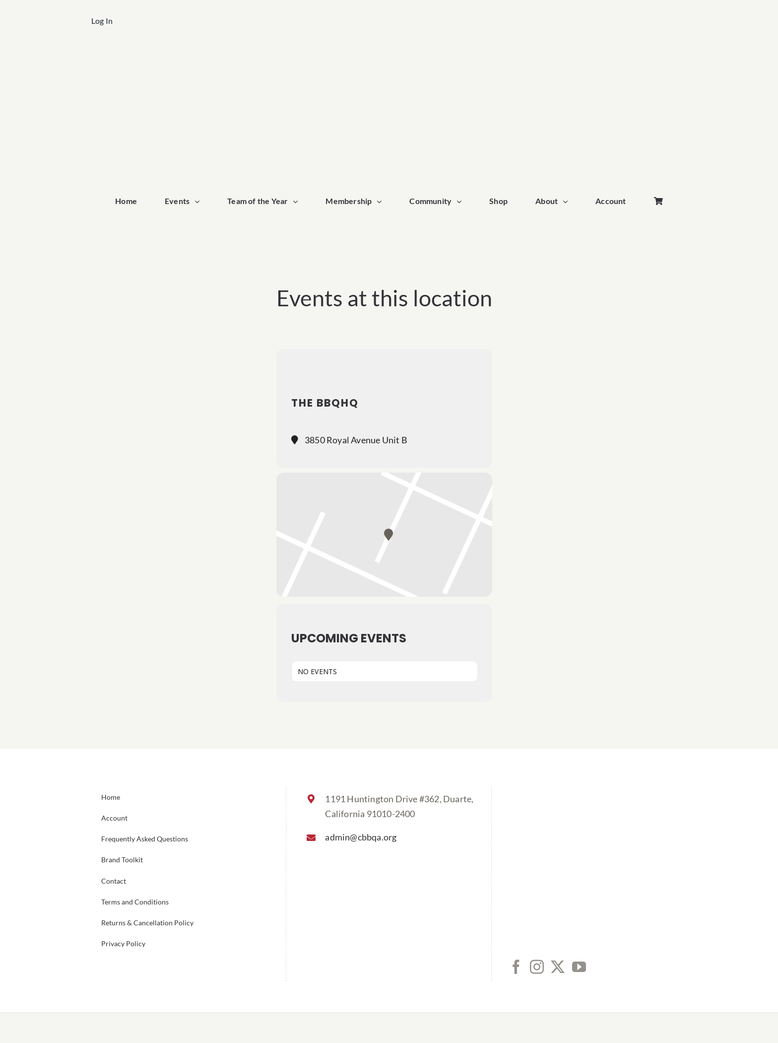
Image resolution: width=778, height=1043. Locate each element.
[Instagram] (537, 967)
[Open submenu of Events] (199, 201)
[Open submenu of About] (568, 201)
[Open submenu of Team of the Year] (298, 201)
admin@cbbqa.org (360, 837)
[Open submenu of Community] (461, 201)
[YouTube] (579, 967)
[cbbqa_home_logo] (389, 58)
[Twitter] (558, 967)
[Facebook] (516, 967)
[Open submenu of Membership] (382, 201)
